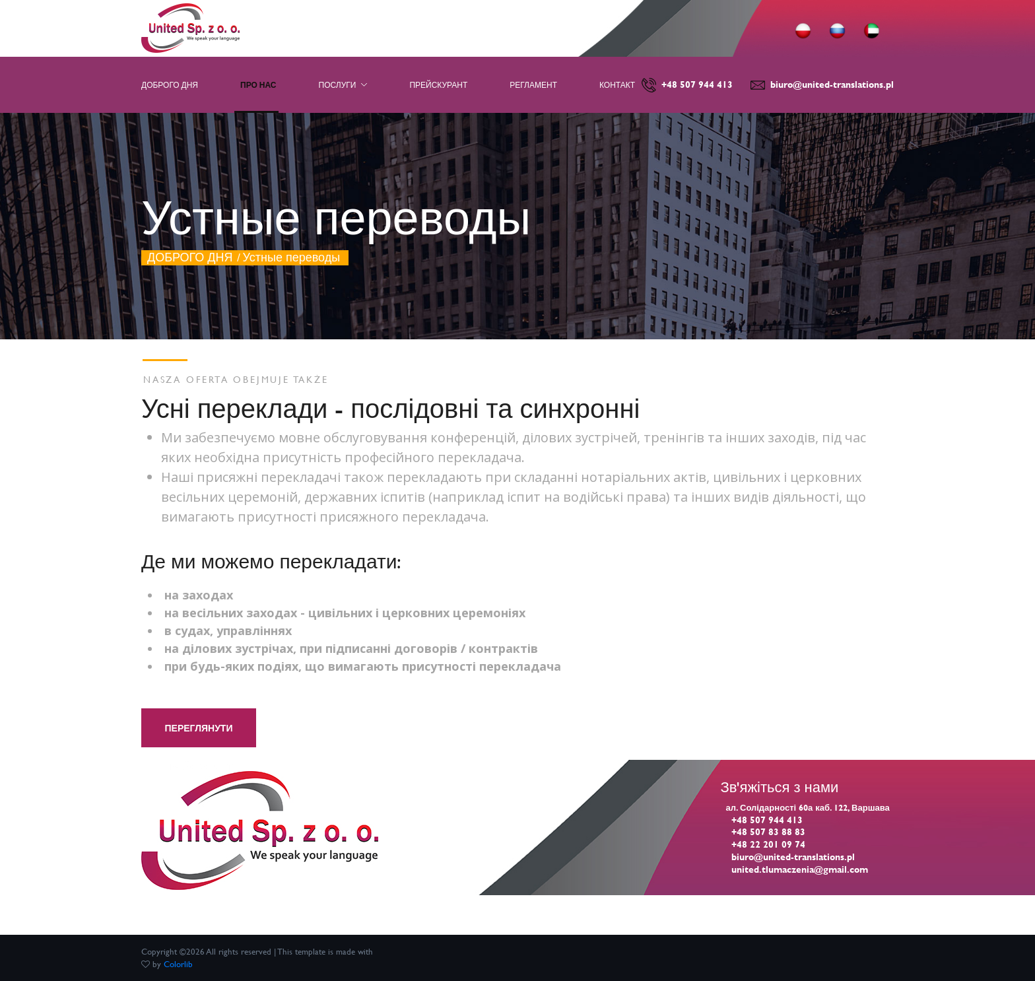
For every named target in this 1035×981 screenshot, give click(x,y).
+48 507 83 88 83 (768, 831)
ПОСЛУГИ (343, 84)
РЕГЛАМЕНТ (533, 84)
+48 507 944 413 (697, 84)
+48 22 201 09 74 (768, 844)
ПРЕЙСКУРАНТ (438, 84)
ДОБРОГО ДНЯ (190, 257)
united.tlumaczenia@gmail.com (799, 869)
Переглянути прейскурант (198, 747)
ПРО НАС (258, 84)
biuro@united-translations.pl (832, 84)
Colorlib (178, 964)
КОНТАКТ (617, 84)
